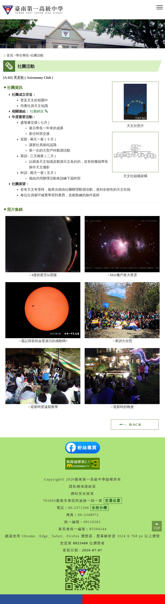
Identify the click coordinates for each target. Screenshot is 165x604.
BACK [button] (135, 424)
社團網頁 (37, 111)
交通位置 (113, 500)
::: (4, 55)
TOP (157, 528)
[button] (159, 7)
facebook (41, 599)
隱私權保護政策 (82, 486)
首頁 (10, 55)
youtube (123, 599)
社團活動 (37, 55)
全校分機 (99, 508)
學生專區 (22, 55)
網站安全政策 (82, 493)
